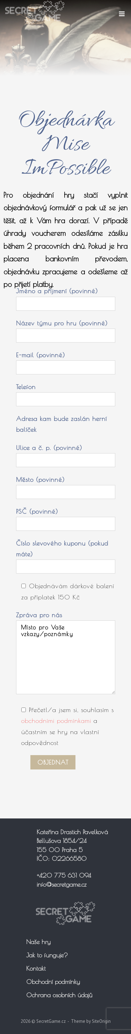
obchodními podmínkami (56, 720)
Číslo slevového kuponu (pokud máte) (65, 555)
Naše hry (38, 941)
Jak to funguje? (47, 955)
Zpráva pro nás (65, 653)
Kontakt (36, 968)
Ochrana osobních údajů (59, 995)
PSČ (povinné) (65, 517)
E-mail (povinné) (65, 361)
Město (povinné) (65, 485)
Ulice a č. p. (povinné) (65, 454)
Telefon (65, 393)
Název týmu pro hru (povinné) (65, 329)
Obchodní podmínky (53, 981)
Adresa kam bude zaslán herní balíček (61, 424)
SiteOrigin (101, 1021)
